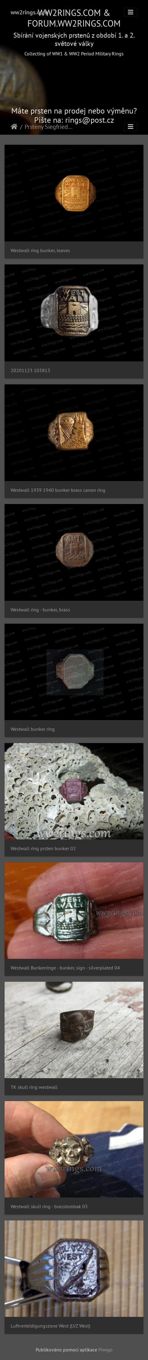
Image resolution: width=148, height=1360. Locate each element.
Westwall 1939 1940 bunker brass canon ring (58, 490)
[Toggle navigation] (130, 12)
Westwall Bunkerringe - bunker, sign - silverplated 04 (65, 968)
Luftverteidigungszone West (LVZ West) (50, 1326)
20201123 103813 (30, 370)
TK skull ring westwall (34, 1087)
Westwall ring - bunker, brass (40, 610)
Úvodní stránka (14, 126)
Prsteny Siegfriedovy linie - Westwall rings (50, 127)
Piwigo (105, 1350)
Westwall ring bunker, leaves (40, 250)
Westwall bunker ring (33, 729)
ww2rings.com (29, 12)
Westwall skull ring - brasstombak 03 (49, 1206)
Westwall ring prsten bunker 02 (43, 848)
